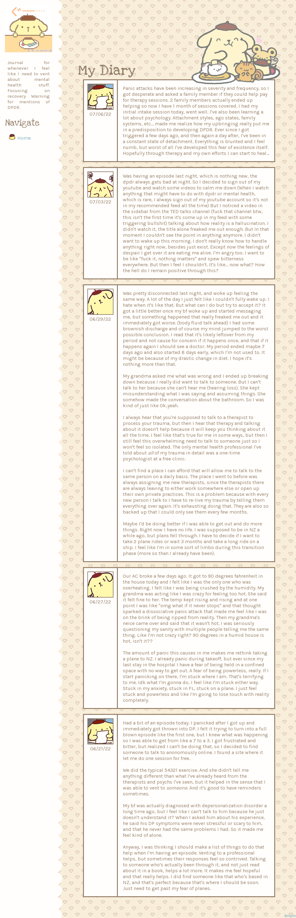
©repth (290, 916)
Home (24, 138)
